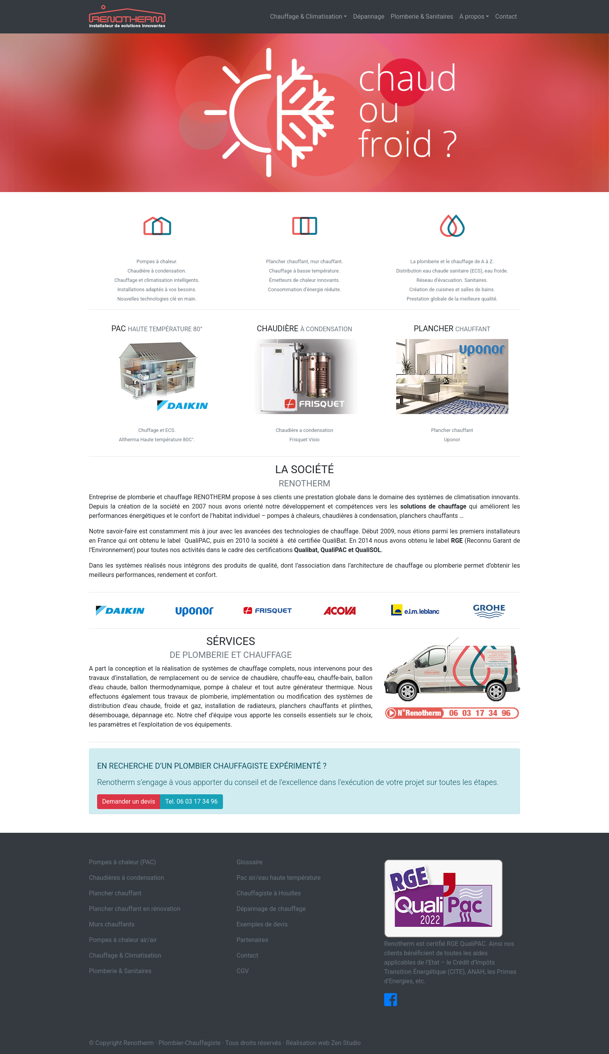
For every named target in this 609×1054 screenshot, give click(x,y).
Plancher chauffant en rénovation (134, 908)
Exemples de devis (262, 924)
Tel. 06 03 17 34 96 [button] (191, 801)
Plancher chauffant (115, 893)
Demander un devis (128, 801)
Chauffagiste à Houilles (269, 893)
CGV (243, 971)
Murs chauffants (111, 924)
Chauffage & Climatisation (125, 955)
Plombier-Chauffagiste (189, 1043)
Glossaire (250, 862)
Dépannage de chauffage (271, 908)
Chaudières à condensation (126, 877)
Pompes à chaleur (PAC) (122, 862)
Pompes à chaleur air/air (123, 940)
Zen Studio (345, 1043)
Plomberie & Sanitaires (120, 971)
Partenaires (252, 940)
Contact (247, 955)
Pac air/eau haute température (279, 877)
